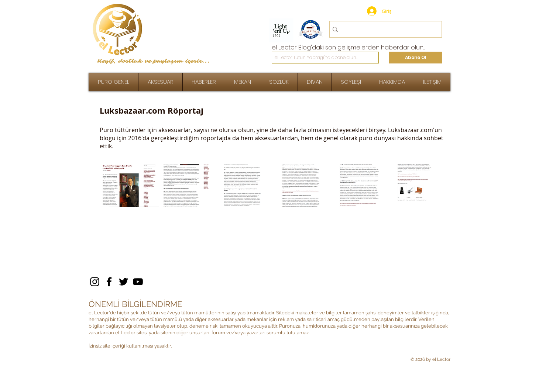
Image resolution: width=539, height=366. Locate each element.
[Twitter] (123, 282)
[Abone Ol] (415, 57)
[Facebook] (109, 282)
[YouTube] (138, 282)
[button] (351, 82)
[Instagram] (95, 282)
